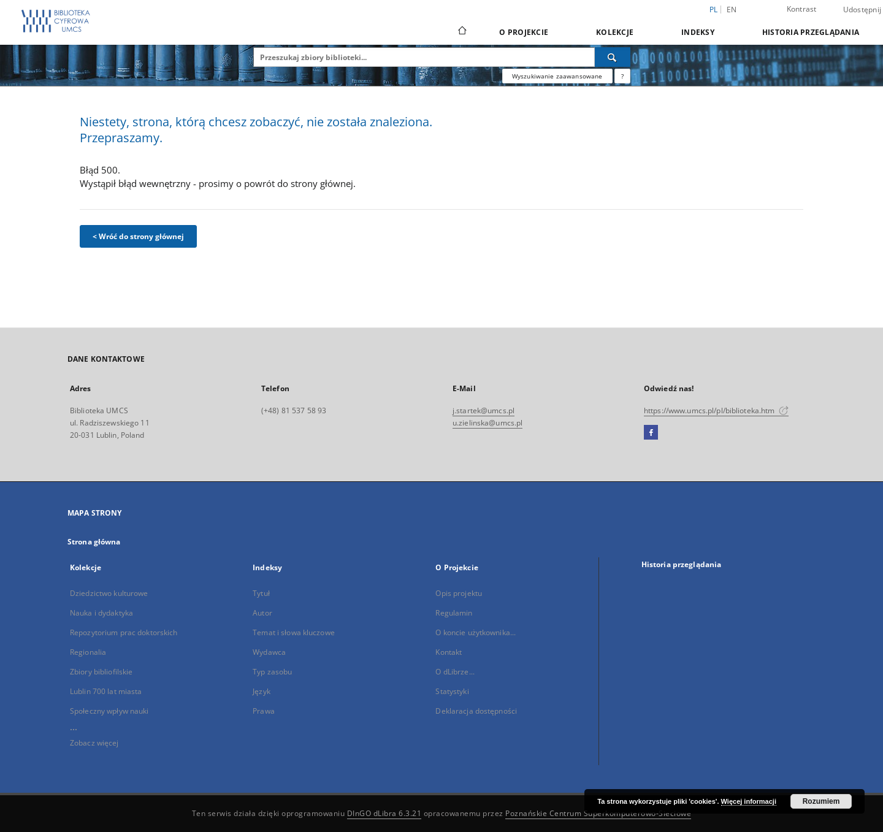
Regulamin (453, 613)
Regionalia (88, 652)
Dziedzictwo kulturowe (109, 593)
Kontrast (802, 9)
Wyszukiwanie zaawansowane (557, 76)
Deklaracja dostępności (476, 711)
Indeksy (697, 32)
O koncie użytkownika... (475, 632)
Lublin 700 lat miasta (106, 691)
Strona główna (94, 541)
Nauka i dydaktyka (101, 613)
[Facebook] (651, 432)
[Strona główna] (461, 31)
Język (261, 691)
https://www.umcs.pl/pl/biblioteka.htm (716, 410)
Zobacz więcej (94, 743)
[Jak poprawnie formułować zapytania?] (622, 76)
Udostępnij (862, 10)
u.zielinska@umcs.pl (487, 423)
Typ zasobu (272, 671)
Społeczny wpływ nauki (109, 711)
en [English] (732, 9)
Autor (262, 613)
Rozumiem (821, 801)
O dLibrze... (454, 671)
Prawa (264, 711)
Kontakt (448, 652)
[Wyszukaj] (612, 57)
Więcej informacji (748, 801)
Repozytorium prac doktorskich (123, 632)
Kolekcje (614, 32)
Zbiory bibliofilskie (101, 671)
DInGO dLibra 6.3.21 (384, 813)
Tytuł (261, 593)
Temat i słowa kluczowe (294, 632)
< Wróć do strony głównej (138, 236)
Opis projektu (458, 593)
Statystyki (451, 691)
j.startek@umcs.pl (483, 410)
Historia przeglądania (810, 32)
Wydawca (269, 652)
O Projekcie (523, 32)
